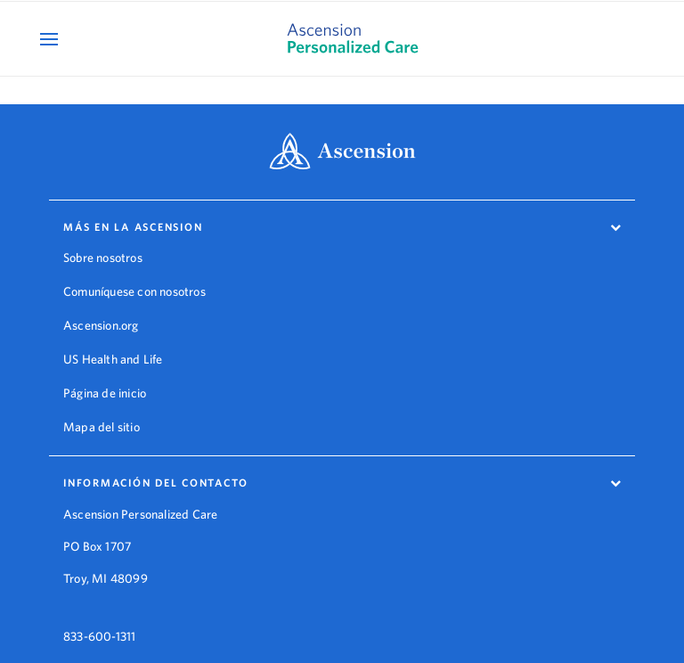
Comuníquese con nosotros (134, 291)
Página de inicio (104, 393)
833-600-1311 (99, 626)
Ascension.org (101, 325)
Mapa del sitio (101, 427)
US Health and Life (113, 359)
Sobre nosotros (102, 258)
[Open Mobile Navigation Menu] (51, 39)
